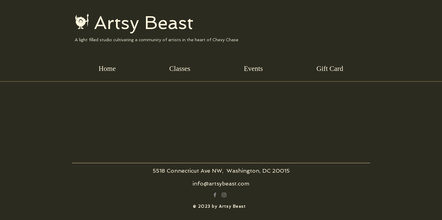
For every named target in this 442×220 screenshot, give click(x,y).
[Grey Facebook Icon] (215, 195)
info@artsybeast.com (221, 183)
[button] (180, 69)
